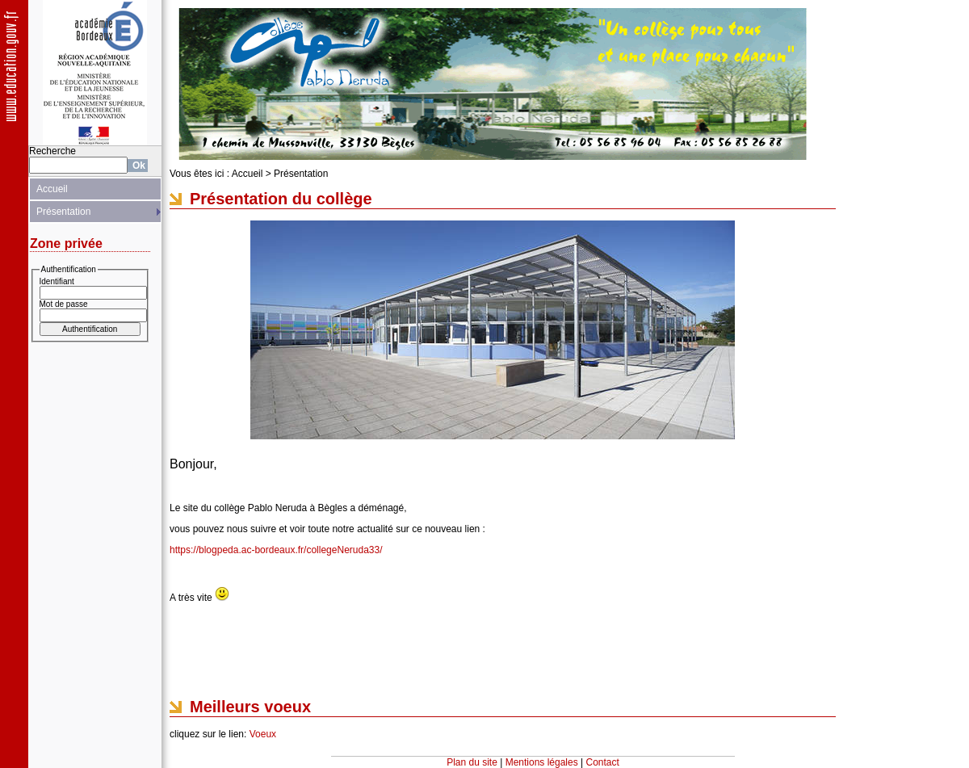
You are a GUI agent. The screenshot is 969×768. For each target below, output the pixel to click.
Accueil (52, 189)
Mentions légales (541, 762)
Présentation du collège (281, 199)
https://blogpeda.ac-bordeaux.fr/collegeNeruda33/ (276, 550)
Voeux (263, 734)
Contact (602, 762)
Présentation (63, 211)
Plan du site (472, 762)
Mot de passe (64, 304)
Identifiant (57, 281)
